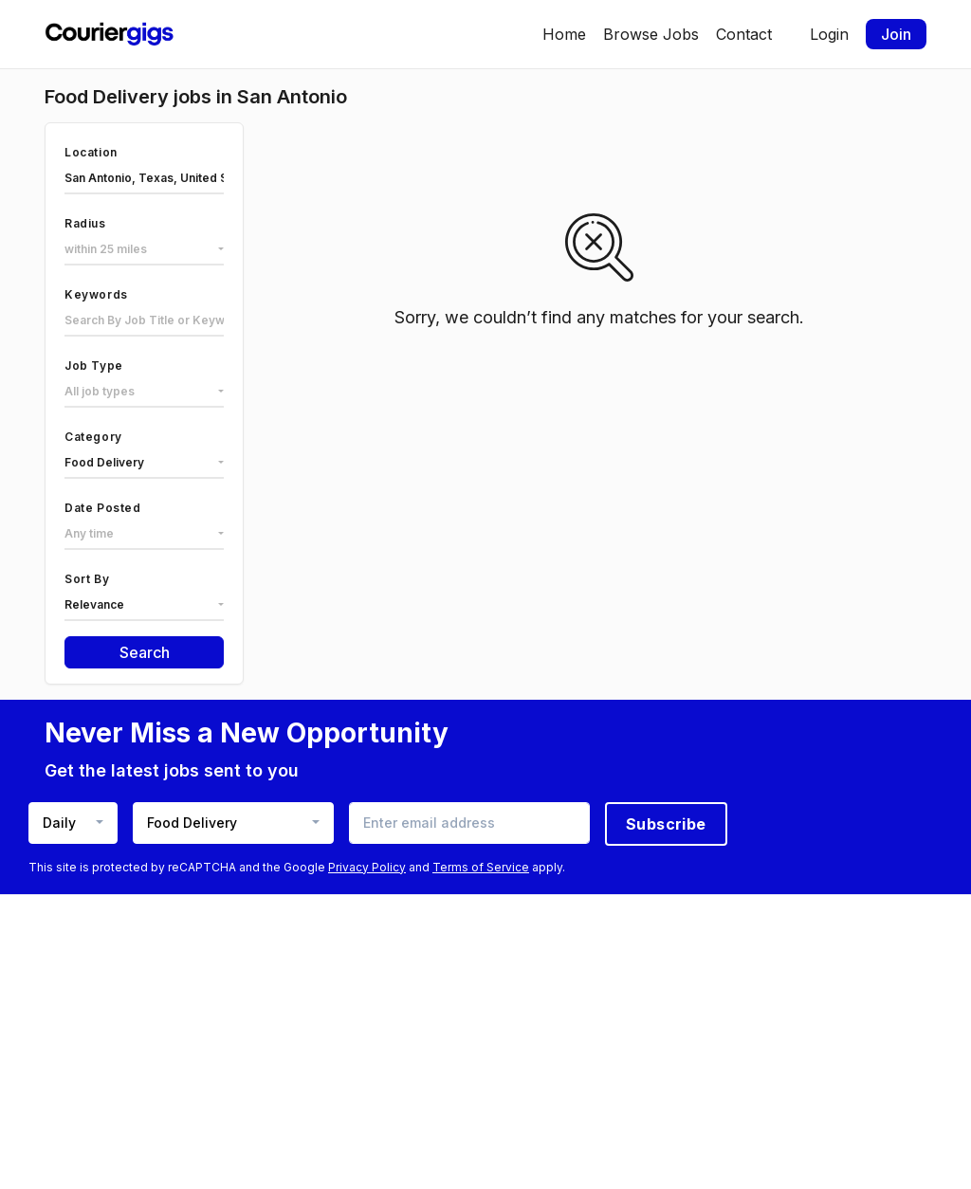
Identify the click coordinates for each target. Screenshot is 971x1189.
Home (564, 34)
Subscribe (666, 823)
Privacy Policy (367, 867)
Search (144, 652)
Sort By (86, 579)
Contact (744, 34)
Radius (85, 223)
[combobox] (144, 250)
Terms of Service (480, 867)
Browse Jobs (651, 34)
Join (896, 34)
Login (829, 34)
